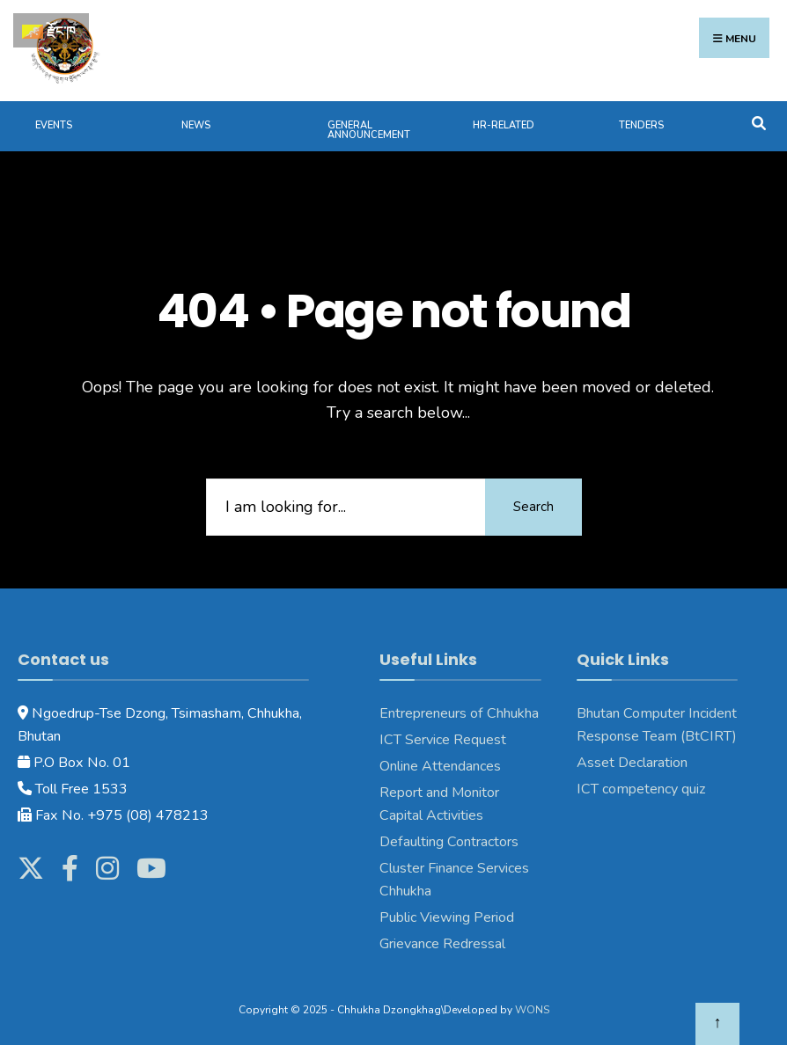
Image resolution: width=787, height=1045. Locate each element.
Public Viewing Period (446, 917)
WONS (532, 1010)
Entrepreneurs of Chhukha (459, 713)
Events (53, 125)
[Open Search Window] (758, 121)
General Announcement (368, 130)
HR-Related (503, 125)
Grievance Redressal (444, 944)
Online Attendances (440, 766)
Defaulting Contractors (449, 841)
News (195, 125)
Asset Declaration (632, 762)
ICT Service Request (442, 739)
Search (533, 506)
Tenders (641, 125)
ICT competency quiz (641, 789)
